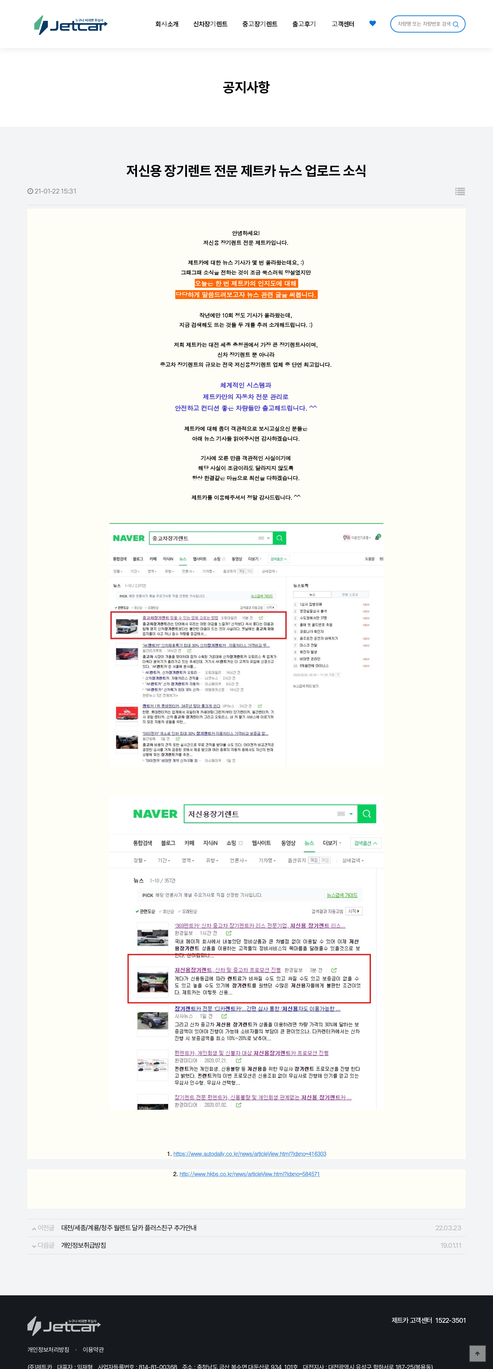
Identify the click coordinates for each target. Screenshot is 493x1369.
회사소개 (166, 23)
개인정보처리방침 (48, 1316)
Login (147, 1344)
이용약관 (93, 1316)
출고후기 (304, 23)
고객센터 (342, 23)
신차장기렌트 (210, 23)
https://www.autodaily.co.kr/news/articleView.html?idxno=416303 (249, 1121)
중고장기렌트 (259, 23)
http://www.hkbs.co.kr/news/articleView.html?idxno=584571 (249, 1141)
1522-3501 (450, 1287)
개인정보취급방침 (83, 1212)
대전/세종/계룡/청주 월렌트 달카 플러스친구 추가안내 (129, 1195)
